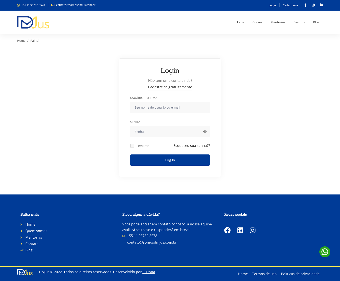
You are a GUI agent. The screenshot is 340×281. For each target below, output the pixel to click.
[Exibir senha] (205, 131)
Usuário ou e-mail (145, 98)
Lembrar (140, 146)
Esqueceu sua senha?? (191, 145)
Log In (170, 160)
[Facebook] (227, 230)
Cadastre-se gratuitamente (170, 87)
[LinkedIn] (240, 230)
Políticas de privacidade (300, 273)
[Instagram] (252, 230)
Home (21, 41)
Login (272, 5)
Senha (135, 122)
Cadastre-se (290, 5)
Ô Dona (149, 272)
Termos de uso (264, 273)
